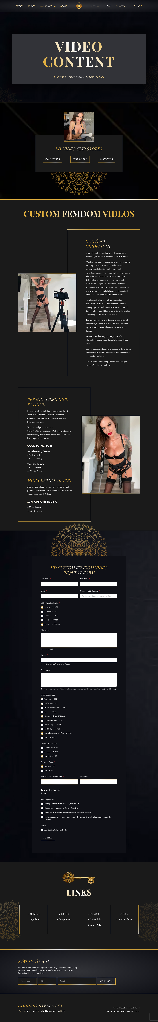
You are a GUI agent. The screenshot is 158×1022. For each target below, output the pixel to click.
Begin (32, 5)
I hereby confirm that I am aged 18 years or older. (61, 804)
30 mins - (51, 621)
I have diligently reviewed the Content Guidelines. (61, 809)
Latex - (50, 712)
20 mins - (51, 616)
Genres (44, 656)
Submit (48, 838)
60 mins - (52, 625)
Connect (122, 5)
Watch (95, 5)
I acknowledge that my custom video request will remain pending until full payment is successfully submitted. (77, 819)
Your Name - (51, 700)
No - (48, 771)
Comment (84, 777)
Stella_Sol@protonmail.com (39, 431)
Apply (107, 5)
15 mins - (51, 612)
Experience (48, 5)
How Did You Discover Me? (52, 777)
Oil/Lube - (51, 704)
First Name (46, 580)
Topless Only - (52, 725)
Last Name (85, 580)
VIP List (137, 5)
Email (44, 592)
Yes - (49, 767)
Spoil (63, 5)
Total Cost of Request (50, 790)
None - (49, 738)
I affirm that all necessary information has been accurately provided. (67, 813)
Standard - (50, 757)
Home (19, 5)
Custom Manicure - (54, 717)
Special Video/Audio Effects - (58, 734)
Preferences (46, 671)
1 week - (51, 748)
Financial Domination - (55, 708)
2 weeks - (51, 752)
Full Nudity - (52, 730)
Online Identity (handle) (90, 592)
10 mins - (51, 608)
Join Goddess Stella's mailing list (55, 831)
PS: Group (136, 1012)
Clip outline (46, 631)
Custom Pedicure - (54, 721)
